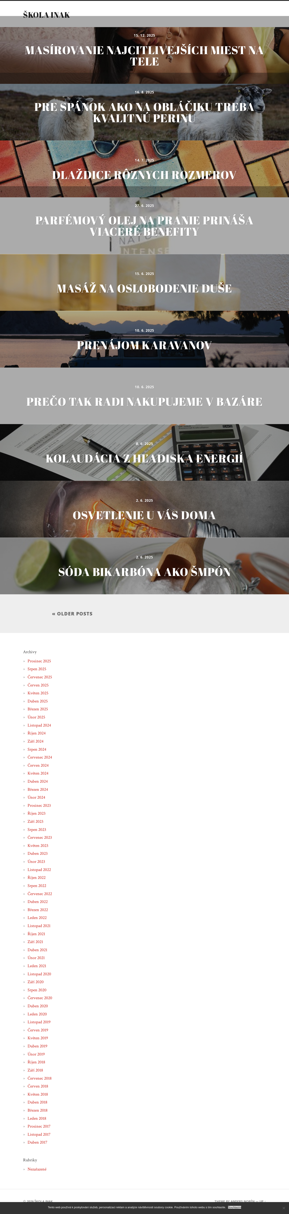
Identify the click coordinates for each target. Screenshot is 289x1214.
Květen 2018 (38, 1094)
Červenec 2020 (40, 998)
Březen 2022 (38, 910)
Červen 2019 (38, 1030)
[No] (284, 1208)
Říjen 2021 (36, 934)
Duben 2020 (38, 1006)
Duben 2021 (37, 950)
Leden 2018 (37, 1118)
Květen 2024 (38, 773)
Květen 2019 (38, 1038)
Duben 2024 (38, 781)
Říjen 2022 (37, 878)
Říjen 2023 (37, 813)
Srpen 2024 (37, 749)
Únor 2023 (36, 862)
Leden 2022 (37, 918)
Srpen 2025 (37, 669)
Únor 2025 (36, 717)
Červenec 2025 (40, 677)
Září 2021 (35, 942)
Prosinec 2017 (39, 1126)
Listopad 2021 (39, 926)
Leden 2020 (37, 1014)
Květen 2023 (38, 846)
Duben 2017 (37, 1142)
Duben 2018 (37, 1102)
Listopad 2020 (39, 974)
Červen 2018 (38, 1086)
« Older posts (72, 614)
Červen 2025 (38, 685)
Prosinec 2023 (39, 805)
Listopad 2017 (39, 1134)
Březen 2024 (38, 789)
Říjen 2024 (37, 733)
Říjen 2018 (36, 1062)
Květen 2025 (38, 693)
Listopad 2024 (39, 725)
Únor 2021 (36, 958)
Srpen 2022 (37, 886)
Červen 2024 (38, 765)
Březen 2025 (38, 709)
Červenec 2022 (40, 894)
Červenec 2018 (40, 1078)
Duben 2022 (38, 902)
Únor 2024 (36, 797)
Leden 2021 (37, 966)
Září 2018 (35, 1070)
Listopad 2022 (39, 869)
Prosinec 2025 (39, 661)
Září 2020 (36, 982)
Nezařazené (37, 1169)
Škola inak (46, 15)
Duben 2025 (38, 701)
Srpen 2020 (37, 990)
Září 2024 (35, 741)
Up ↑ (263, 1201)
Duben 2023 (38, 853)
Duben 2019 (37, 1046)
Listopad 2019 (39, 1022)
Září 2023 (35, 821)
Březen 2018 (37, 1110)
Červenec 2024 (40, 757)
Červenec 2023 (40, 837)
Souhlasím (234, 1207)
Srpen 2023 (37, 829)
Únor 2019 (36, 1054)
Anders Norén (243, 1201)
